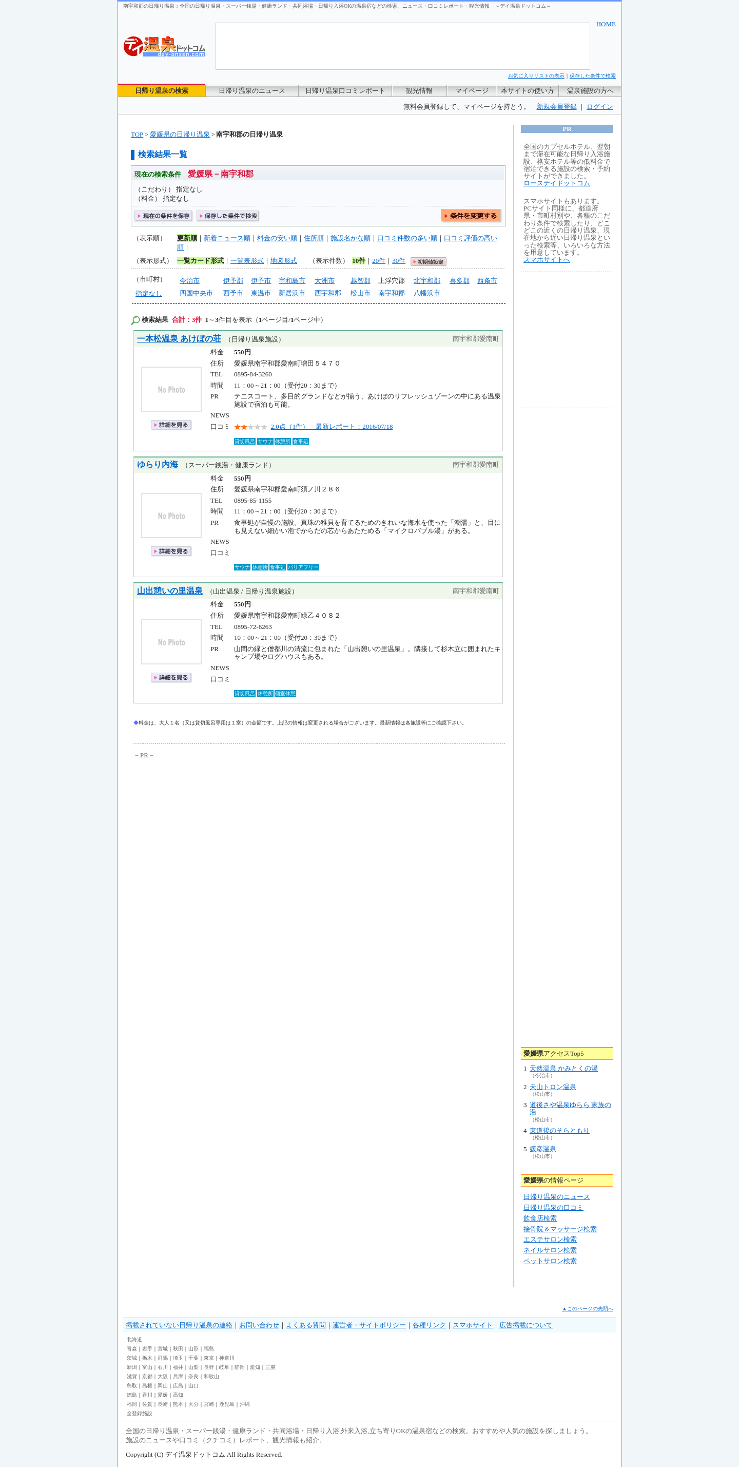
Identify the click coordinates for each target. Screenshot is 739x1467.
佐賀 (147, 1404)
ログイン (600, 106)
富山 (147, 1367)
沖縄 (245, 1404)
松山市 (361, 293)
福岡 (132, 1404)
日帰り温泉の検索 (161, 90)
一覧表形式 (247, 260)
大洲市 (325, 280)
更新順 (187, 238)
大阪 (163, 1376)
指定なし (148, 293)
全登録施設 (139, 1413)
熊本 (178, 1404)
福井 (178, 1367)
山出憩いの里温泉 (170, 590)
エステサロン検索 (550, 1239)
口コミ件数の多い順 (407, 238)
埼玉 (178, 1358)
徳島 (132, 1395)
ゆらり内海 (157, 464)
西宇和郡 (328, 293)
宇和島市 (292, 280)
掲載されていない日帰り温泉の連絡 (179, 1325)
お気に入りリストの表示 (536, 76)
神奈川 (227, 1358)
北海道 (134, 1339)
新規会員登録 (557, 106)
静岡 (240, 1367)
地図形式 (283, 260)
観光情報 (419, 90)
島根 (147, 1385)
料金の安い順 (277, 238)
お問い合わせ (259, 1325)
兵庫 (178, 1376)
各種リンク (429, 1325)
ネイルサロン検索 (550, 1250)
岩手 (147, 1348)
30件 (398, 260)
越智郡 (361, 280)
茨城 (132, 1358)
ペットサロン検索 (550, 1261)
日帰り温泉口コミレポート (345, 90)
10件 (358, 260)
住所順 (314, 238)
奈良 (193, 1376)
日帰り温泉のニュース (252, 90)
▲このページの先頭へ (587, 1308)
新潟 (132, 1367)
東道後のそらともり (560, 1130)
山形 (193, 1348)
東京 (209, 1358)
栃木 (147, 1358)
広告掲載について (526, 1325)
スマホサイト (473, 1325)
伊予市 (261, 280)
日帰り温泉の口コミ (553, 1207)
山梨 (193, 1367)
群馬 (163, 1358)
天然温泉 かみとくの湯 (564, 1068)
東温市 (261, 293)
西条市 (487, 280)
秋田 (178, 1348)
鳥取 (132, 1385)
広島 (178, 1385)
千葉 (193, 1358)
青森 (132, 1348)
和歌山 (211, 1376)
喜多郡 (460, 280)
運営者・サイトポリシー (369, 1325)
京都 (147, 1376)
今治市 (190, 280)
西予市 (233, 293)
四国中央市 (196, 293)
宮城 (163, 1348)
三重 (270, 1367)
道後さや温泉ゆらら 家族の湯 (570, 1108)
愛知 (255, 1367)
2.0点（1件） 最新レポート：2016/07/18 (332, 426)
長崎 (163, 1404)
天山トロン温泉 (553, 1087)
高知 (178, 1395)
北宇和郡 (427, 280)
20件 (378, 260)
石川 (163, 1367)
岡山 (163, 1385)
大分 (193, 1404)
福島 (209, 1348)
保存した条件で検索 (593, 76)
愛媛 (163, 1395)
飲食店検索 (540, 1218)
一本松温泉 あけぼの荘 (179, 338)
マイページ (472, 90)
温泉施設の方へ (590, 90)
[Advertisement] (228, 838)
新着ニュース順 (227, 238)
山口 (193, 1385)
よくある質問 (306, 1325)
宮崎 (209, 1404)
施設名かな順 (350, 238)
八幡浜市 (427, 293)
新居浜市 (292, 293)
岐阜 (224, 1367)
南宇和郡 (391, 293)
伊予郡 (233, 280)
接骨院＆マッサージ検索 (560, 1229)
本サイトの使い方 (527, 90)
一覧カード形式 (200, 260)
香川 (147, 1395)
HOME (606, 24)
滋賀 (132, 1376)
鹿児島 (227, 1404)
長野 (209, 1367)
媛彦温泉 (543, 1149)
